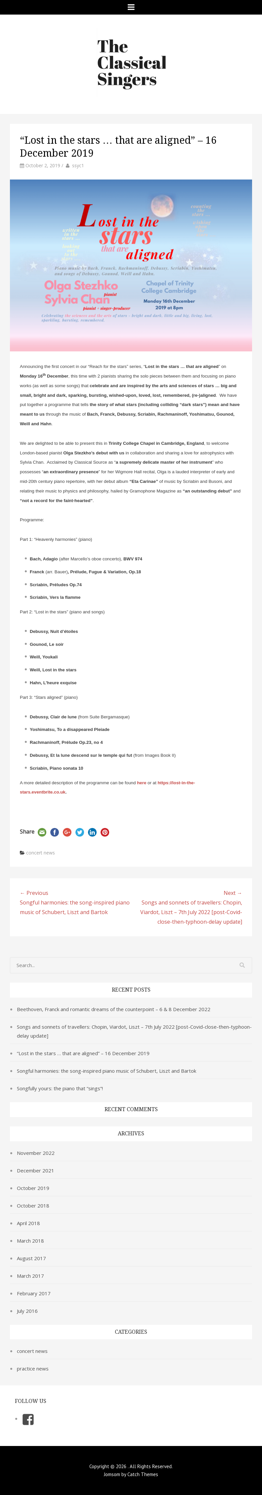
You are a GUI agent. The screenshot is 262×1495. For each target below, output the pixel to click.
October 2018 (33, 1205)
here (141, 782)
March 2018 (30, 1240)
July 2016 (27, 1311)
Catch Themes (142, 1474)
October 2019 (33, 1188)
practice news (33, 1368)
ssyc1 (78, 165)
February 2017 (34, 1293)
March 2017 (30, 1275)
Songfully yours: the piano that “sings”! (60, 1088)
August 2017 (31, 1258)
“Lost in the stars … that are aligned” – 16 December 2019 (83, 1053)
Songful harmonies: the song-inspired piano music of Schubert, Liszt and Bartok (106, 1070)
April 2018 (28, 1223)
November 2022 (36, 1153)
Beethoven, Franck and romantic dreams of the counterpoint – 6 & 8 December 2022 (113, 1009)
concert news (40, 853)
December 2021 (35, 1170)
